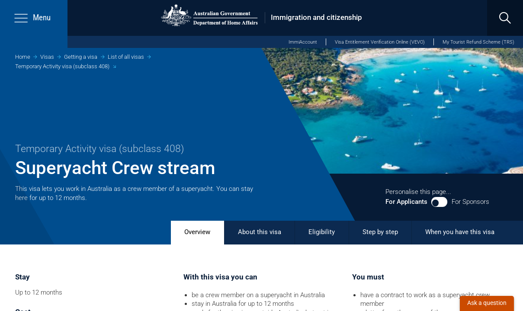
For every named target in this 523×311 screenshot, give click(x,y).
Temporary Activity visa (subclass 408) (62, 66)
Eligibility (321, 232)
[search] (505, 18)
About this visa (259, 232)
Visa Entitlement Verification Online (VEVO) (380, 42)
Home (22, 57)
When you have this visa (459, 232)
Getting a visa (80, 57)
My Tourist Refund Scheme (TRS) (478, 42)
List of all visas (126, 57)
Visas (47, 57)
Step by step (380, 232)
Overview (197, 232)
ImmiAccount (303, 42)
